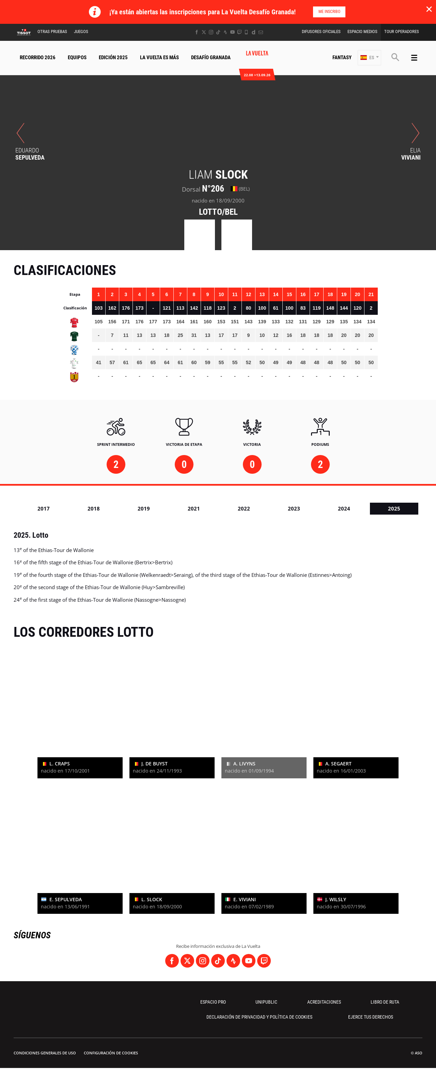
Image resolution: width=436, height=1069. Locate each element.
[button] (369, 57)
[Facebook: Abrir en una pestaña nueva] (196, 32)
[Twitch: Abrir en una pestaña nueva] (239, 32)
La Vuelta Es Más (159, 57)
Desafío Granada (211, 57)
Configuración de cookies (111, 1052)
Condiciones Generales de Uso (45, 1052)
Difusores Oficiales (321, 31)
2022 (244, 508)
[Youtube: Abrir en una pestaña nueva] (232, 32)
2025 (394, 508)
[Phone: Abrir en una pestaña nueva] (246, 32)
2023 (294, 508)
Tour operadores (401, 31)
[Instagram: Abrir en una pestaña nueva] (211, 32)
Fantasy (342, 57)
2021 (194, 508)
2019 (144, 508)
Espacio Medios (362, 31)
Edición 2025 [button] (113, 57)
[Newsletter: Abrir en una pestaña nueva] (260, 32)
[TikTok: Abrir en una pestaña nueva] (218, 32)
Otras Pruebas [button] (52, 31)
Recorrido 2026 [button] (38, 57)
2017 (43, 508)
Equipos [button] (77, 57)
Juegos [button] (81, 31)
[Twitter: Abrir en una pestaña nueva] (203, 32)
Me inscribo (329, 11)
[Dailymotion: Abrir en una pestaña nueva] (253, 32)
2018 (94, 508)
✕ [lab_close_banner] (429, 8)
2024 (344, 508)
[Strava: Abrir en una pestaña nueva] (225, 32)
